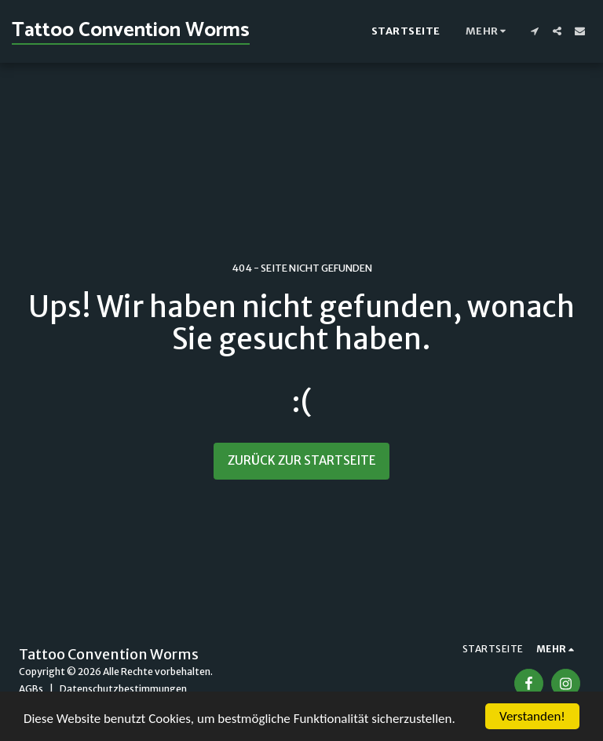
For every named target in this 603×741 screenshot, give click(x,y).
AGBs (31, 689)
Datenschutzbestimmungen (123, 689)
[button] (534, 31)
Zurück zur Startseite (302, 460)
